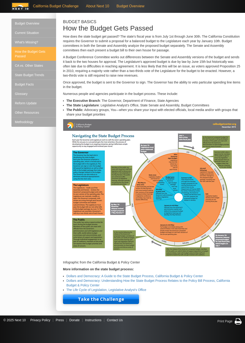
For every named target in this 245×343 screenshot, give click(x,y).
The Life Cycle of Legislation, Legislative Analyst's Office (106, 290)
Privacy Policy (40, 320)
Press (60, 320)
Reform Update (26, 103)
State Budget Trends (29, 75)
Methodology (24, 122)
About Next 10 (97, 6)
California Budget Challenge (56, 6)
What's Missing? (26, 42)
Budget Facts (24, 84)
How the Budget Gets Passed (30, 54)
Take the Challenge (101, 299)
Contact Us (115, 320)
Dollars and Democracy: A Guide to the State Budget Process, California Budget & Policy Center (134, 276)
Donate (74, 320)
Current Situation (27, 33)
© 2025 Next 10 (14, 320)
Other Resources (27, 112)
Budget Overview (130, 6)
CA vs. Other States (29, 65)
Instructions (93, 320)
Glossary (21, 94)
